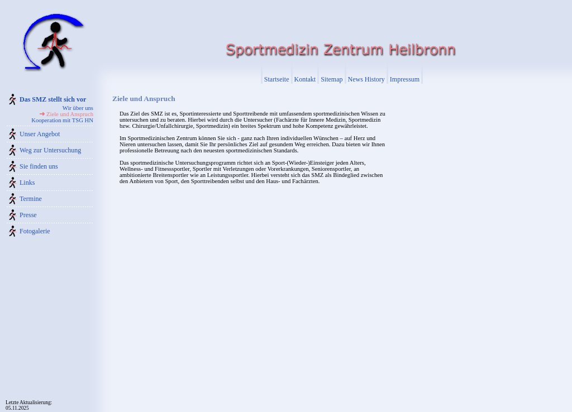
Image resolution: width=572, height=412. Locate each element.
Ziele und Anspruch (69, 114)
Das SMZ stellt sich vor (53, 99)
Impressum (405, 79)
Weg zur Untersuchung (50, 150)
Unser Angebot (40, 134)
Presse (28, 215)
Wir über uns (78, 108)
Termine (31, 199)
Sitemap (331, 79)
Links (27, 182)
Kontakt (305, 79)
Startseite (276, 79)
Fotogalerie (35, 231)
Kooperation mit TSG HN (62, 120)
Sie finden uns (39, 166)
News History (366, 79)
